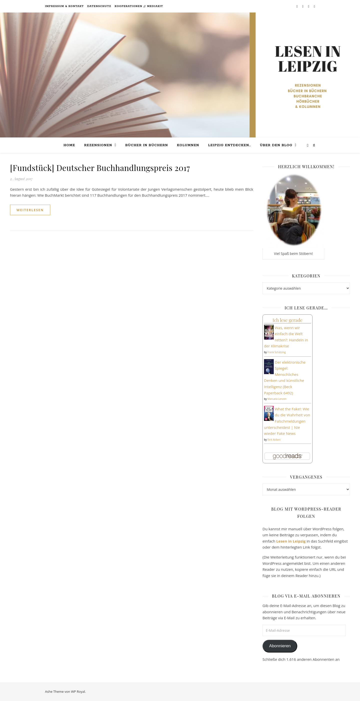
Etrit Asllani (274, 439)
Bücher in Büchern (146, 145)
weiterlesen (30, 210)
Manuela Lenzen (277, 399)
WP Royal (78, 691)
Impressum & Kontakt (64, 6)
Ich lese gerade (287, 320)
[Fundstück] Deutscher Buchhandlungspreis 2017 (100, 167)
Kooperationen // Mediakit (139, 6)
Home (69, 145)
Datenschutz (99, 6)
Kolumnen (188, 145)
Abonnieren (279, 646)
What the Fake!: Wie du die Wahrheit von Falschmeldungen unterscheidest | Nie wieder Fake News (287, 421)
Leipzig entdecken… (229, 145)
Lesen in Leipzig (291, 541)
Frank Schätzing (277, 352)
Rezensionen (98, 145)
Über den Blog (276, 145)
